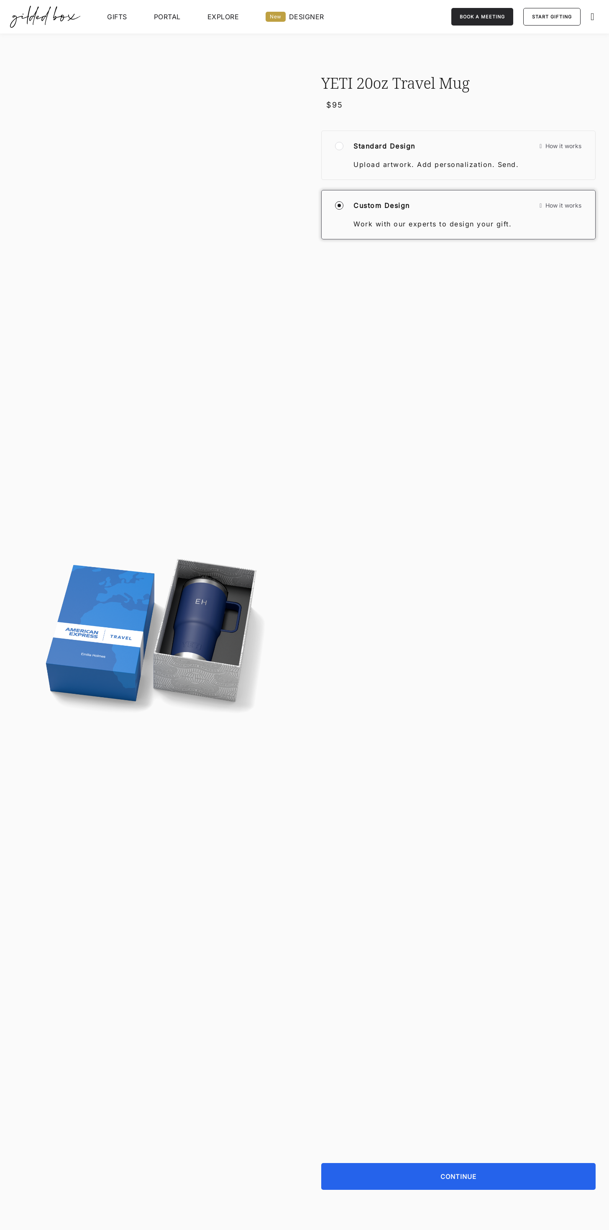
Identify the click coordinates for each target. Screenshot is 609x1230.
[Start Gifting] (552, 17)
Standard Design (384, 146)
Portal (167, 17)
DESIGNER (295, 17)
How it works (560, 145)
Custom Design (381, 205)
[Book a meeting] (482, 17)
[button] (595, 17)
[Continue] (458, 1115)
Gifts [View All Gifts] (117, 17)
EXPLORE (223, 17)
